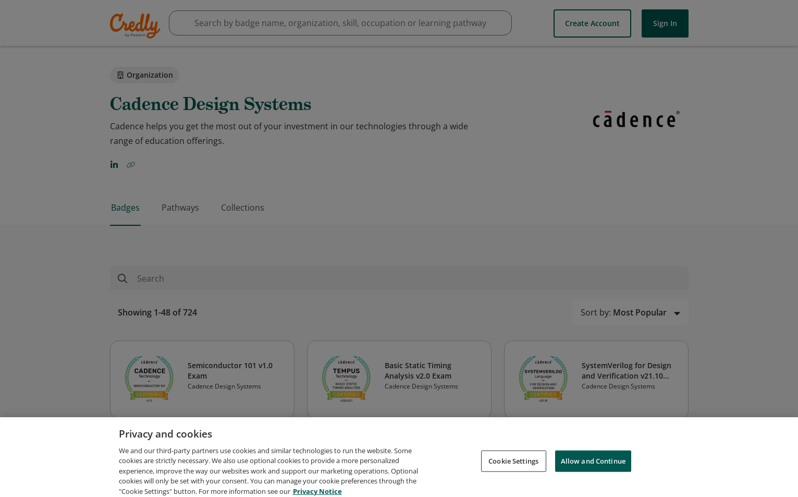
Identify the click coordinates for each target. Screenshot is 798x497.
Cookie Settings (513, 469)
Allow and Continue (593, 469)
